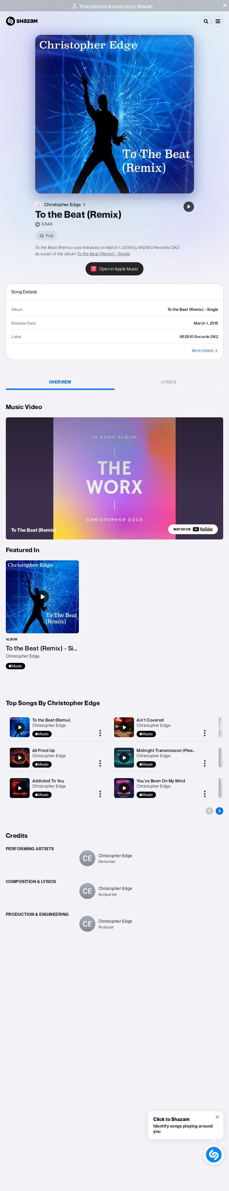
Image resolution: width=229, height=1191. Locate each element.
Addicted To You (48, 780)
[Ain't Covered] (124, 727)
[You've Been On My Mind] (124, 788)
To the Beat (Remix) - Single (103, 253)
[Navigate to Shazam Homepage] (22, 21)
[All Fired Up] (19, 758)
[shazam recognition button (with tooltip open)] (213, 1154)
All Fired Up (43, 750)
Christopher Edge (49, 725)
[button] (224, 5)
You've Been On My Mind (161, 780)
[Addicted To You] (19, 788)
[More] (100, 733)
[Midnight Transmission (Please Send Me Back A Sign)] (124, 758)
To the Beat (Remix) (51, 720)
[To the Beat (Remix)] (188, 206)
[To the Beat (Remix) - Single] (42, 614)
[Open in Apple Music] (114, 268)
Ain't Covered (150, 720)
